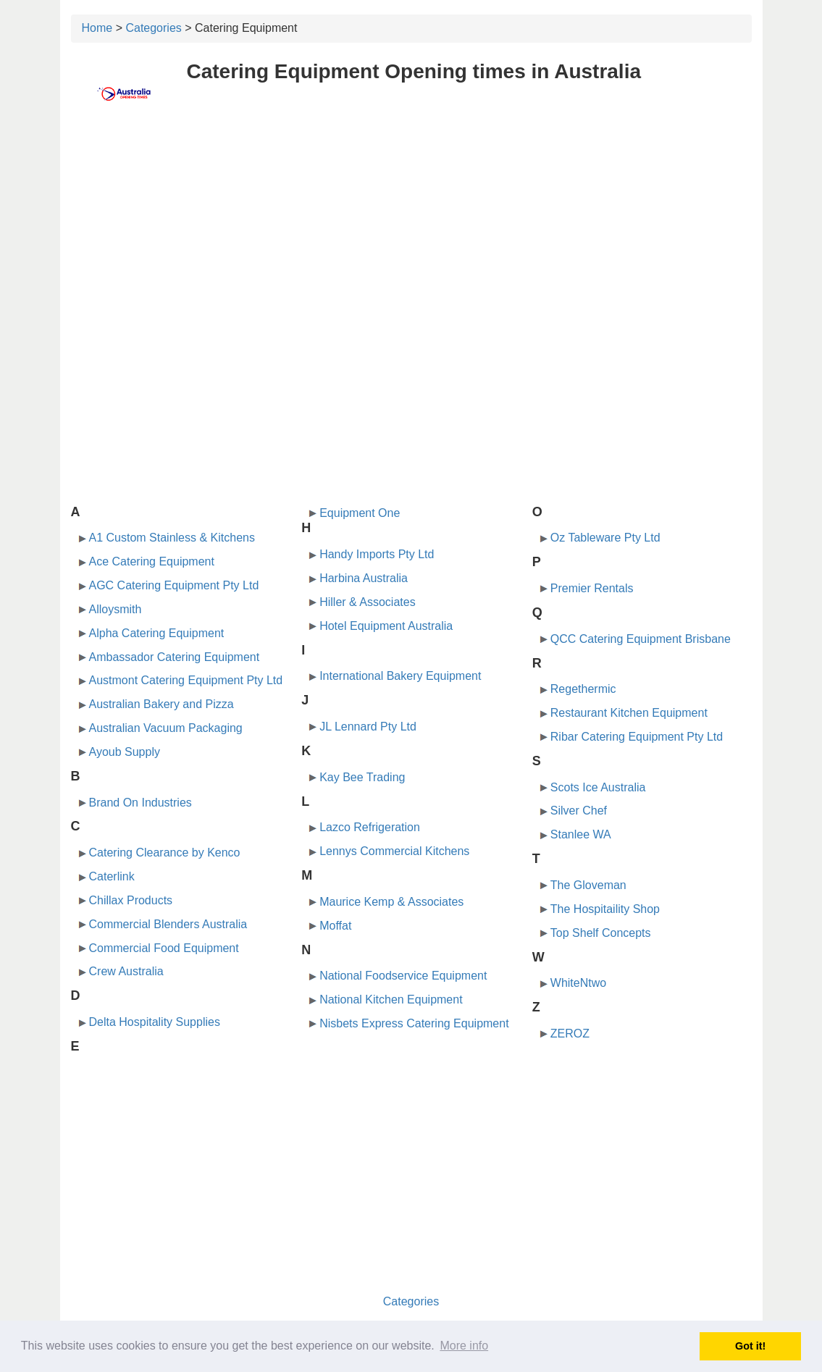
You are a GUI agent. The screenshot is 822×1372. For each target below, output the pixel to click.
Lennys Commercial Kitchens (394, 851)
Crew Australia (126, 971)
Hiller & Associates (367, 602)
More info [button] (464, 1345)
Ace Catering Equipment (151, 561)
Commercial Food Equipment (164, 948)
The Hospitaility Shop (605, 909)
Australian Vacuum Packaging (166, 728)
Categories (153, 28)
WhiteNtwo (578, 983)
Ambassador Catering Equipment (174, 657)
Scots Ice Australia (598, 787)
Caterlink (112, 876)
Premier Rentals (592, 588)
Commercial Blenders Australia (168, 924)
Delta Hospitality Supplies (154, 1022)
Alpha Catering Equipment (157, 633)
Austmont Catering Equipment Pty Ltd (186, 680)
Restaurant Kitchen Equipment (629, 713)
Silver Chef (578, 810)
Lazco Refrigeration (369, 827)
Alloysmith (115, 609)
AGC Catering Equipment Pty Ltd (174, 585)
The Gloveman (588, 885)
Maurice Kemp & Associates (391, 902)
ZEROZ (570, 1033)
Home (97, 28)
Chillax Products (131, 900)
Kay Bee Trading (362, 777)
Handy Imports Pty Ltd (376, 554)
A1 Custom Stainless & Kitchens (172, 537)
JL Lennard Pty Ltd (367, 726)
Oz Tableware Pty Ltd (605, 537)
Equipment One (359, 513)
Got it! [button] (750, 1346)
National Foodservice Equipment (403, 975)
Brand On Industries (140, 802)
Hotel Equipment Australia (386, 626)
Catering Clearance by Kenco (164, 852)
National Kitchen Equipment (390, 999)
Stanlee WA (580, 834)
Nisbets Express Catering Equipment (413, 1023)
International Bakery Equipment (400, 676)
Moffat (335, 925)
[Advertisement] (411, 229)
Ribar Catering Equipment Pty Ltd (636, 737)
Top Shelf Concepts (600, 933)
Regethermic (583, 689)
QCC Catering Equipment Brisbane (640, 639)
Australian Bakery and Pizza (161, 704)
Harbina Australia (363, 578)
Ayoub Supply (124, 752)
